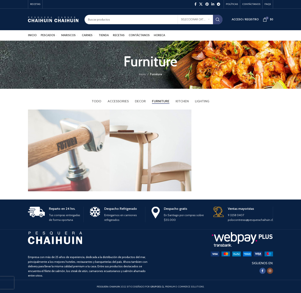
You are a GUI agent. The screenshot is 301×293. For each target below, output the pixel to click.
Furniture (156, 74)
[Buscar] (153, 19)
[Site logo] (53, 19)
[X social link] (201, 4)
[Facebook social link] (195, 4)
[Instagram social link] (270, 271)
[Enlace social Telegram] (219, 4)
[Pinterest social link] (207, 4)
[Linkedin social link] (212, 4)
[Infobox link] (55, 214)
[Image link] (242, 253)
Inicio (142, 74)
